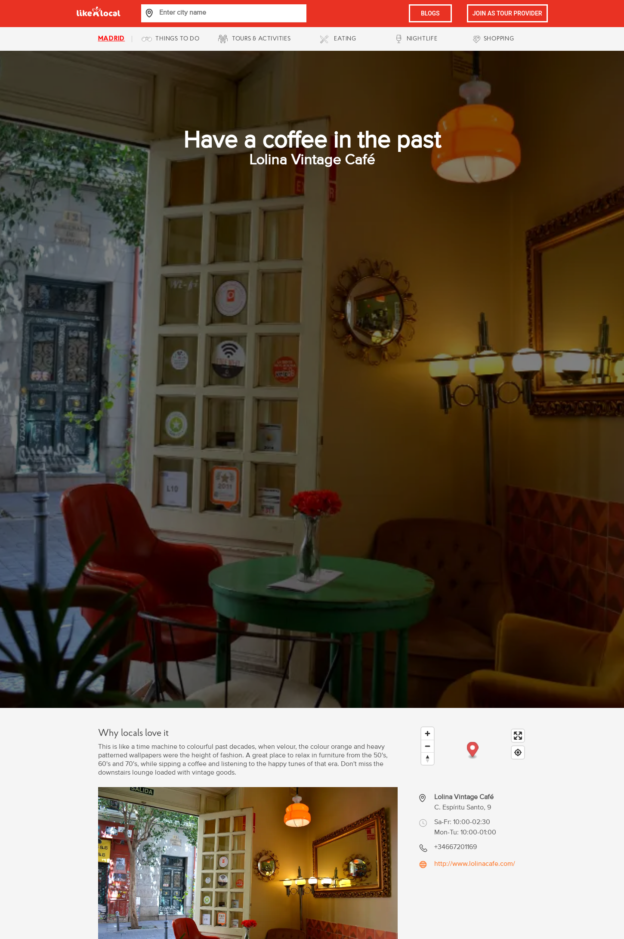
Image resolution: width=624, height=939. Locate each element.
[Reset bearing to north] (427, 758)
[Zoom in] (427, 733)
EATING (345, 39)
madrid (111, 39)
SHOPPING (499, 39)
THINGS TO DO (177, 39)
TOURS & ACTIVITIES (261, 39)
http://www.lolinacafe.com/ (474, 863)
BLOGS (430, 13)
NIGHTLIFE (422, 39)
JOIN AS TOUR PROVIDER (507, 13)
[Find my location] (518, 752)
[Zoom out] (427, 746)
